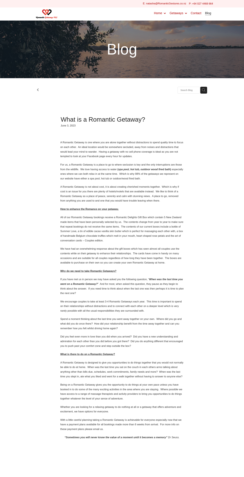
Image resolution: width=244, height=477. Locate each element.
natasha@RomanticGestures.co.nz (166, 3)
